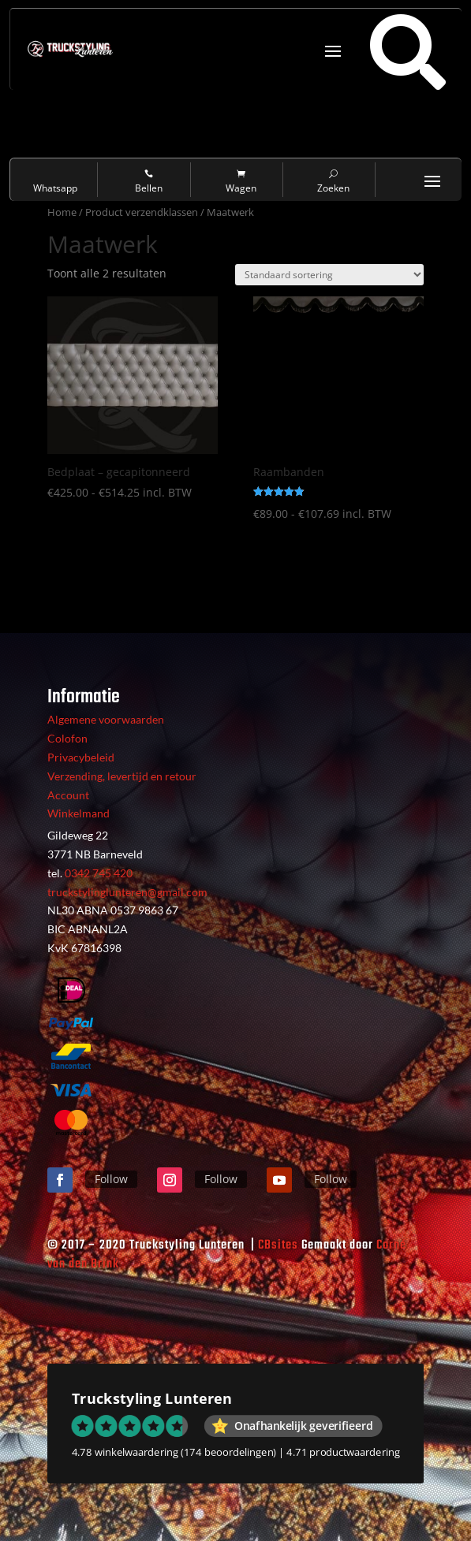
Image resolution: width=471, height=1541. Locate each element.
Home (62, 212)
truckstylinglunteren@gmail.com (127, 892)
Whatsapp (56, 182)
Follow (111, 1178)
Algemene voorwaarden (105, 719)
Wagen (241, 182)
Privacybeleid (80, 757)
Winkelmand (78, 813)
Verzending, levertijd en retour (121, 776)
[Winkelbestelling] (329, 274)
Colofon (67, 738)
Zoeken (333, 182)
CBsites (278, 1245)
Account (68, 795)
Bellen (148, 182)
